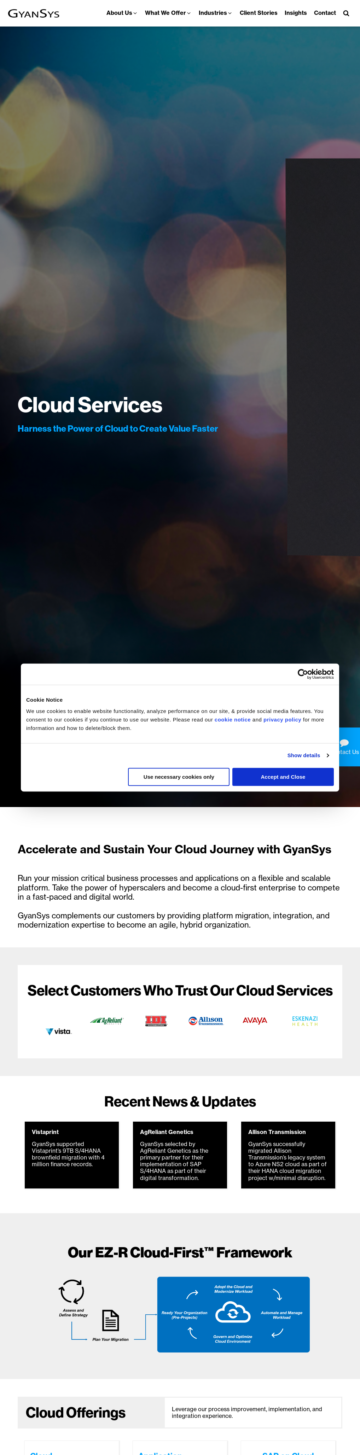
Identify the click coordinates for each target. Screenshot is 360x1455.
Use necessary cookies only (179, 777)
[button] (122, 13)
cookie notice (233, 720)
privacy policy (282, 720)
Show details (304, 755)
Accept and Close (283, 777)
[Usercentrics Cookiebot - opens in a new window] (303, 674)
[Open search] (346, 13)
